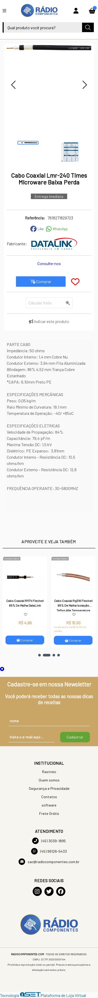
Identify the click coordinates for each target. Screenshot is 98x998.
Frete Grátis (49, 813)
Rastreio (49, 771)
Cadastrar (75, 737)
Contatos (49, 796)
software (49, 805)
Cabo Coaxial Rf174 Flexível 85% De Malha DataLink (25, 603)
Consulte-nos (49, 263)
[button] (13, 85)
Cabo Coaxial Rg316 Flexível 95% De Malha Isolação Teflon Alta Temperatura (73, 605)
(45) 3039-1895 (49, 841)
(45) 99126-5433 (49, 851)
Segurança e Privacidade (49, 788)
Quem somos (49, 780)
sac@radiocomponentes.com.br (49, 861)
